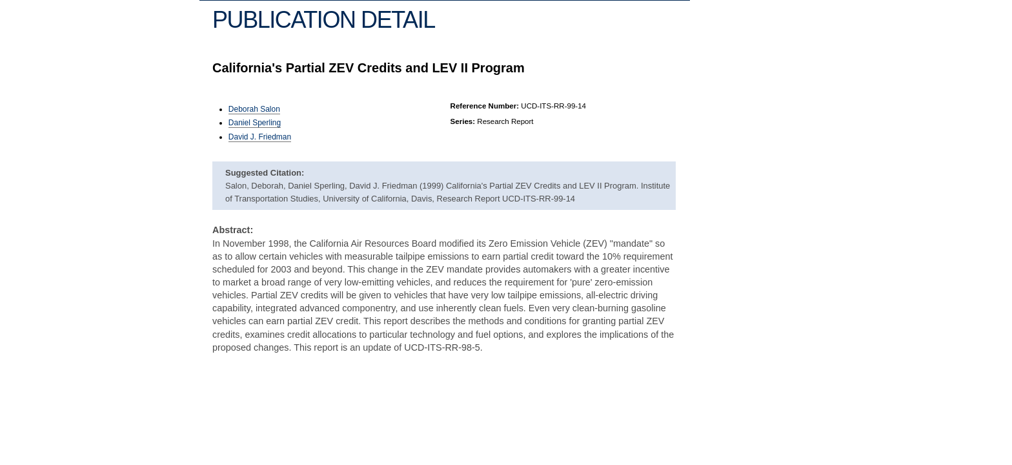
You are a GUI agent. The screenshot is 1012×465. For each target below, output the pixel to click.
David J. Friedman (259, 136)
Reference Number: (485, 106)
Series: (463, 121)
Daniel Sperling (254, 122)
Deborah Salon (254, 109)
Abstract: (232, 230)
